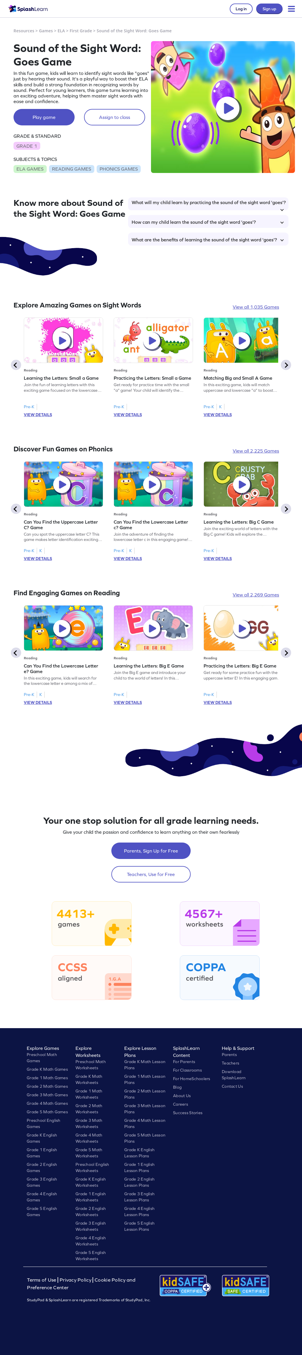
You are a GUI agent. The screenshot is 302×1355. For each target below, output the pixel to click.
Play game (44, 117)
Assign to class (114, 117)
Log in (241, 8)
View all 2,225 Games (256, 450)
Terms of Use (42, 1280)
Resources (24, 30)
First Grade (81, 30)
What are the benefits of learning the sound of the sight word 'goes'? (208, 239)
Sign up (269, 8)
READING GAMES (71, 169)
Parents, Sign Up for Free (151, 850)
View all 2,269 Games (256, 594)
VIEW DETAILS (38, 414)
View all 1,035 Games (256, 307)
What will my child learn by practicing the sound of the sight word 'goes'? (209, 205)
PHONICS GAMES (119, 169)
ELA (61, 30)
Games (46, 30)
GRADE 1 (26, 146)
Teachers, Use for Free (151, 874)
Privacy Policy (75, 1280)
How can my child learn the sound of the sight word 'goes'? (208, 222)
